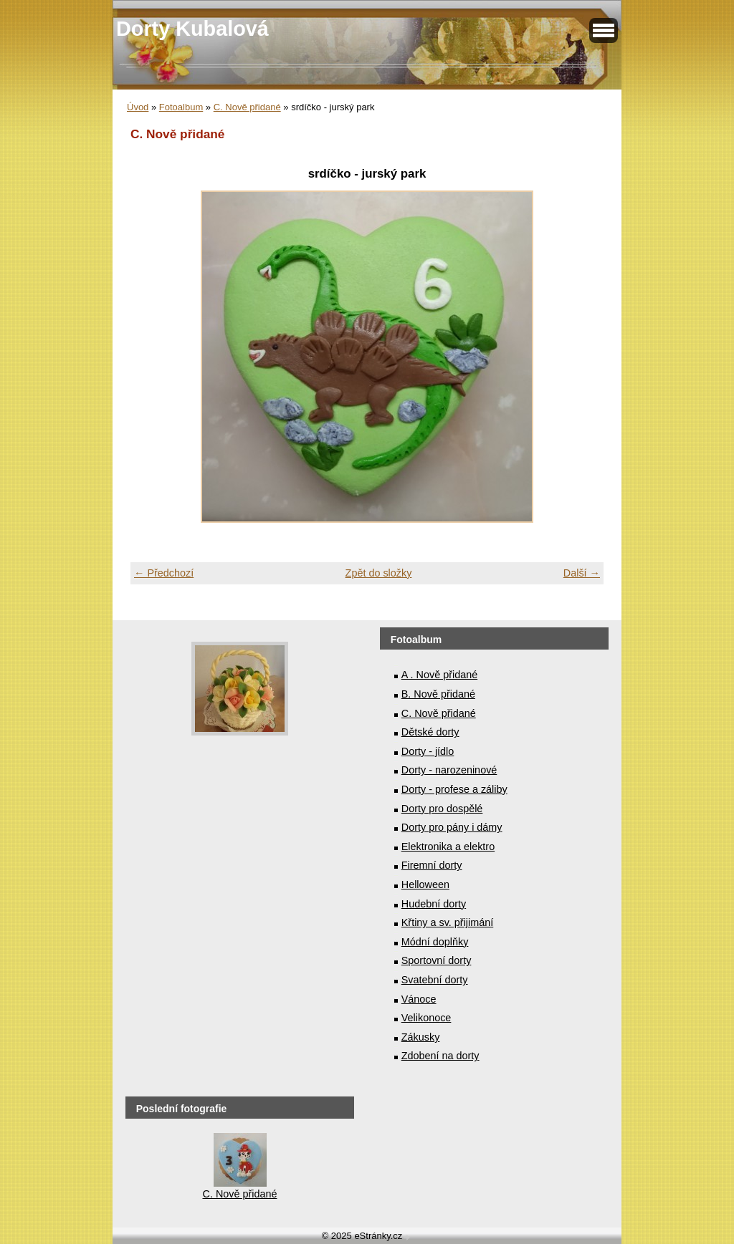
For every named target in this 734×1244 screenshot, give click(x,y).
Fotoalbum (181, 107)
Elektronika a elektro (448, 846)
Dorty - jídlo (427, 751)
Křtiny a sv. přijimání (447, 922)
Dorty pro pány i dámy (451, 827)
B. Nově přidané (438, 694)
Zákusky (420, 1037)
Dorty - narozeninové (449, 770)
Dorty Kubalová (192, 28)
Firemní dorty (431, 865)
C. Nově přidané (247, 107)
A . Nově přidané (439, 674)
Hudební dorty (433, 904)
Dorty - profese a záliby (454, 789)
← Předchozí (164, 573)
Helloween (425, 884)
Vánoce (419, 999)
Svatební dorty (434, 979)
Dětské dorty (430, 732)
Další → (581, 573)
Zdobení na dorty (440, 1055)
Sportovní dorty (436, 960)
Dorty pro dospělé (442, 808)
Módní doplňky (435, 942)
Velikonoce (426, 1017)
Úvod (137, 107)
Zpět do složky (378, 573)
